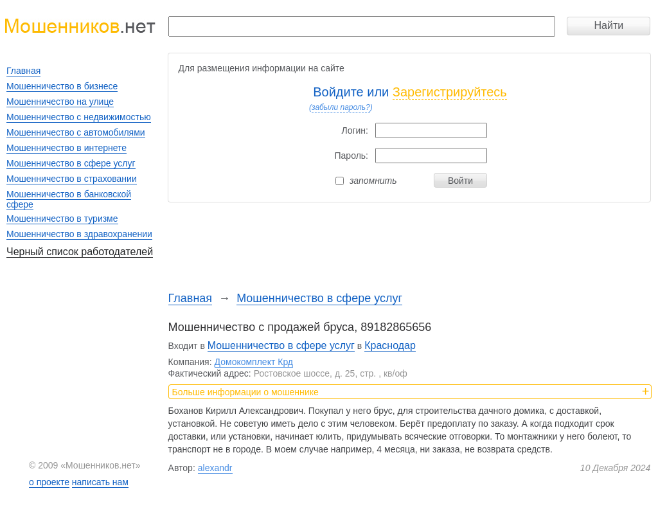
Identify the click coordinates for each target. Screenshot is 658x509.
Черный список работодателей (79, 251)
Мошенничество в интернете (66, 148)
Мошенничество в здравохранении (79, 234)
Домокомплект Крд (254, 362)
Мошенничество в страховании (71, 179)
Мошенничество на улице (60, 101)
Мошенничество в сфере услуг (319, 298)
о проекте (49, 482)
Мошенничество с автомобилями (75, 132)
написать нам (100, 482)
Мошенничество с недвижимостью (78, 117)
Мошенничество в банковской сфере (68, 199)
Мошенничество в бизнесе (62, 86)
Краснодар (390, 345)
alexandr (215, 468)
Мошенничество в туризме (62, 218)
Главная (190, 298)
